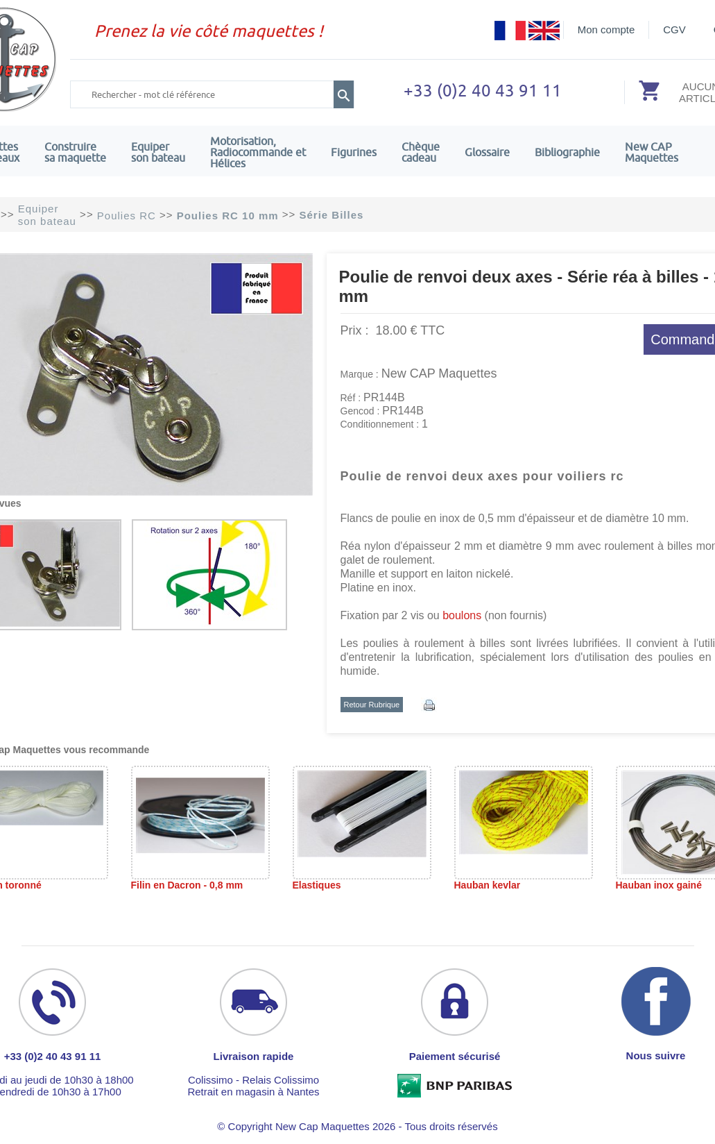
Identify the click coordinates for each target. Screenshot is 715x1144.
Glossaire (487, 152)
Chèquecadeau (421, 152)
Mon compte (606, 29)
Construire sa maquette (75, 152)
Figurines (354, 152)
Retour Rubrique (372, 704)
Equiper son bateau (158, 152)
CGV (674, 29)
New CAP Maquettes (439, 373)
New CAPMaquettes (651, 152)
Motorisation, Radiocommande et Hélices (258, 152)
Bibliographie (567, 152)
